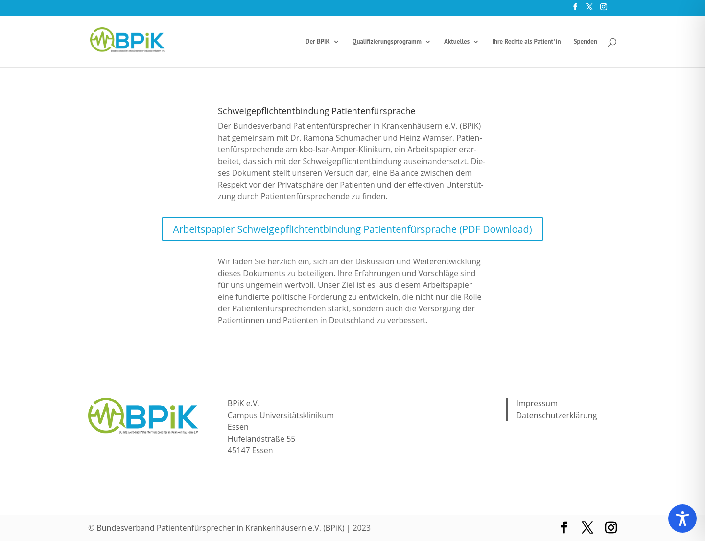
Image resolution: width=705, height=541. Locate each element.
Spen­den (585, 42)
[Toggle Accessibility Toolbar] (682, 518)
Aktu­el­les (457, 42)
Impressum (536, 403)
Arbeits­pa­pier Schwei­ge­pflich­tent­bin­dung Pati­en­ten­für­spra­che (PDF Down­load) (352, 228)
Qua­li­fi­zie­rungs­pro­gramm (387, 42)
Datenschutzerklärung (556, 415)
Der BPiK (318, 42)
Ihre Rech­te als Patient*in (526, 42)
